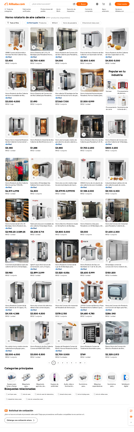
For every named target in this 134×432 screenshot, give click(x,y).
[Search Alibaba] (51, 4)
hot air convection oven (34, 399)
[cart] (104, 4)
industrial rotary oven (14, 399)
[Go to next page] (85, 363)
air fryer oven (11, 394)
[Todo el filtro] (13, 23)
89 (80, 363)
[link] (131, 411)
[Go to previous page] (49, 363)
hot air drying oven (82, 394)
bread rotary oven (64, 394)
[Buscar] (82, 4)
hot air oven (25, 394)
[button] (74, 4)
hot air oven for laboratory (44, 394)
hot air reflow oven (101, 394)
